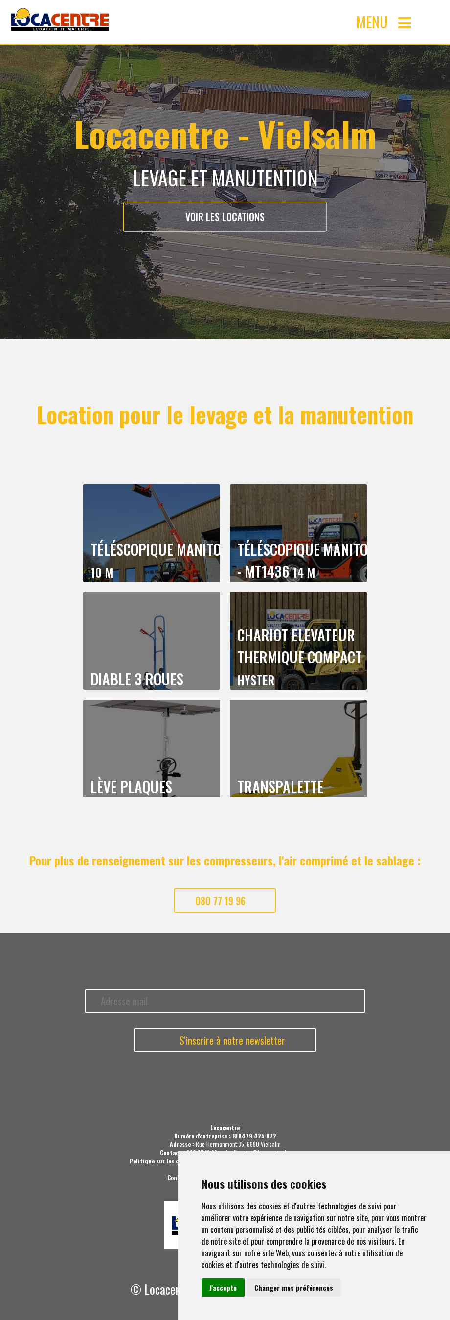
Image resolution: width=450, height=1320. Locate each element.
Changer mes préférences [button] (293, 1287)
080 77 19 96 (220, 900)
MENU (383, 22)
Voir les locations (225, 216)
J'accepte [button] (223, 1287)
